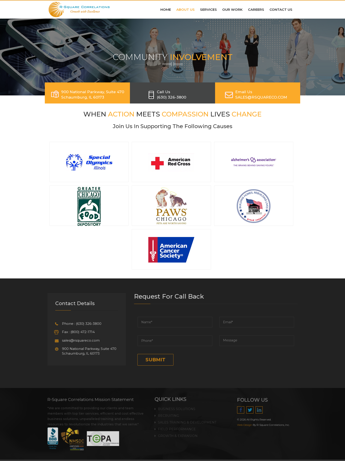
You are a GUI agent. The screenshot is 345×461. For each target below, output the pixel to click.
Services (208, 9)
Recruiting (168, 413)
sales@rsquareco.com (78, 340)
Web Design (247, 425)
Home (165, 9)
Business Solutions (176, 406)
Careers (256, 9)
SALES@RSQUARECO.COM (261, 97)
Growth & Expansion (178, 433)
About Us (185, 9)
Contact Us (281, 9)
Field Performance (177, 426)
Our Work (232, 9)
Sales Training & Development (187, 420)
